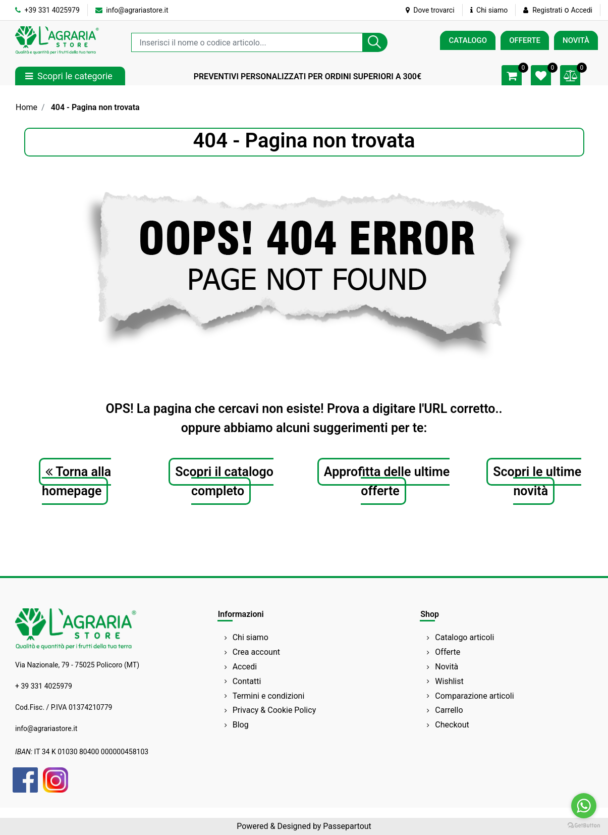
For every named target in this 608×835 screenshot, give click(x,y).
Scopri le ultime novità (537, 481)
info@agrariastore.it (132, 10)
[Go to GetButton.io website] (584, 825)
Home (26, 107)
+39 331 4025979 (47, 10)
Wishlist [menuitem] (449, 681)
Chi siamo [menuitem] (250, 637)
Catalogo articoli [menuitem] (464, 637)
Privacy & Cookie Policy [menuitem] (274, 710)
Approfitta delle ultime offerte (387, 481)
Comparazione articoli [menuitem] (474, 696)
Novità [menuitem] (446, 666)
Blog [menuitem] (241, 724)
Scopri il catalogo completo (224, 481)
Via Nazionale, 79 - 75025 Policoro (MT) (77, 665)
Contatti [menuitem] (247, 681)
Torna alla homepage (76, 481)
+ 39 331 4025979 (43, 686)
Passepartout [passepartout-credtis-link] (347, 826)
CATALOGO (468, 40)
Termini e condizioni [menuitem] (269, 696)
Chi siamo (489, 10)
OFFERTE (524, 40)
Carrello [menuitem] (449, 710)
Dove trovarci (430, 10)
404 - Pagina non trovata (95, 107)
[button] (375, 42)
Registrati (547, 10)
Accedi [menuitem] (245, 666)
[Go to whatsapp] (583, 805)
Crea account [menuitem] (256, 652)
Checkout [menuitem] (452, 724)
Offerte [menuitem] (447, 652)
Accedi (581, 10)
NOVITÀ (576, 40)
